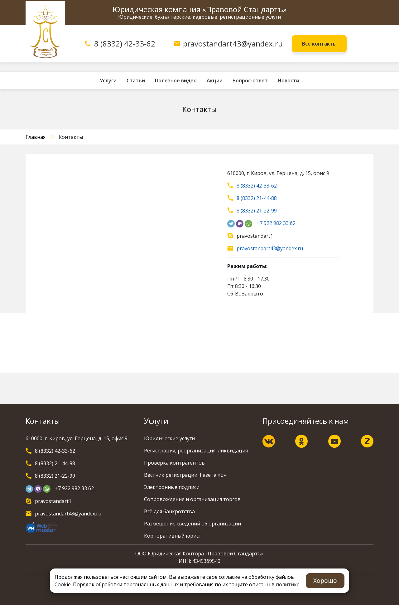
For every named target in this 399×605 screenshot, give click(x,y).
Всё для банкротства (169, 511)
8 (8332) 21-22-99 (257, 210)
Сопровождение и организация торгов (192, 499)
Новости (288, 80)
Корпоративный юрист (172, 535)
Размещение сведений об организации (192, 523)
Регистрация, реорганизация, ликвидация (196, 450)
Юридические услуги (169, 438)
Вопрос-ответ (250, 80)
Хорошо (325, 580)
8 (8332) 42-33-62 (124, 43)
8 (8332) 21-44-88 (257, 198)
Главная (36, 137)
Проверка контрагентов (174, 462)
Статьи (136, 80)
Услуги (108, 80)
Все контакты (319, 43)
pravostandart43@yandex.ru (233, 43)
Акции (215, 80)
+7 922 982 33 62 (276, 223)
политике (288, 584)
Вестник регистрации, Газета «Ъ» (185, 474)
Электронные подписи (172, 487)
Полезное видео (176, 80)
